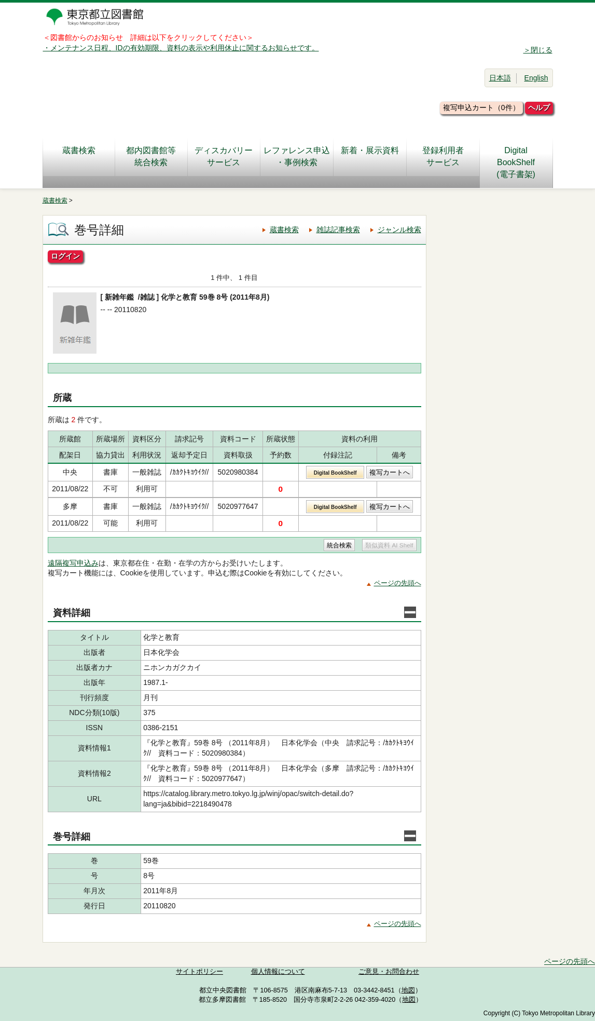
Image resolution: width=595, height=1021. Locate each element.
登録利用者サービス (443, 156)
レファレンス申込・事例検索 (297, 156)
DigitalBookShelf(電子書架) (515, 162)
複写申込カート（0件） (481, 107)
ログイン (65, 256)
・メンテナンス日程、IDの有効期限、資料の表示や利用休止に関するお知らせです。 (181, 48)
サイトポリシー (199, 971)
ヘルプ (539, 107)
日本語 (500, 78)
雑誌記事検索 (338, 229)
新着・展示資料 (370, 156)
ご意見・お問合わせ (388, 971)
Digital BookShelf (335, 473)
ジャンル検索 (399, 229)
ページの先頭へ (397, 583)
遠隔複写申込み (73, 563)
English (536, 78)
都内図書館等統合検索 (151, 156)
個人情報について (278, 971)
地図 (408, 990)
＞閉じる (537, 50)
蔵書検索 (78, 156)
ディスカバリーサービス (224, 156)
